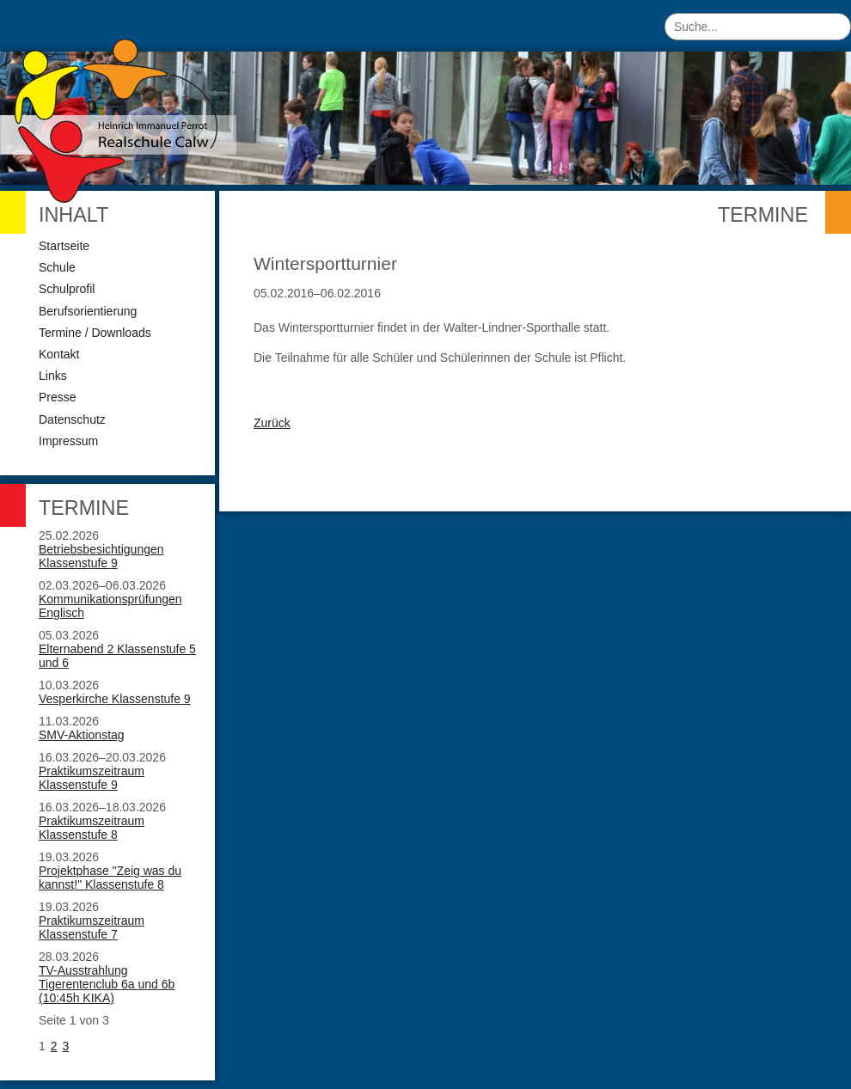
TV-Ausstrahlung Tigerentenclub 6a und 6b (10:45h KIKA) (106, 984)
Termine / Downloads (95, 333)
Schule (57, 267)
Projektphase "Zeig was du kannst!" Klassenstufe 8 (110, 877)
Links (53, 375)
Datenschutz (72, 419)
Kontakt (59, 354)
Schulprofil (67, 289)
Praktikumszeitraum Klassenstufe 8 (91, 827)
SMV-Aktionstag (82, 735)
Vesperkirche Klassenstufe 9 (115, 699)
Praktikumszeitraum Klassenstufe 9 (91, 778)
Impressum (68, 441)
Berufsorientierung (88, 311)
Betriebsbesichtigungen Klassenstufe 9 (101, 556)
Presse (58, 397)
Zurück (272, 423)
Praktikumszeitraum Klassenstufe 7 (91, 927)
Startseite (64, 246)
